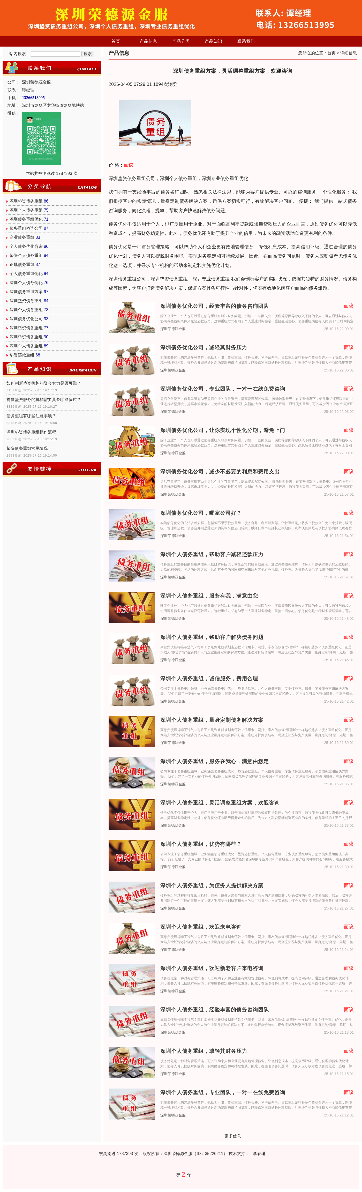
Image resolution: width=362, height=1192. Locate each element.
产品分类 (181, 41)
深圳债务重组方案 (26, 291)
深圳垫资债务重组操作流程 (31, 432)
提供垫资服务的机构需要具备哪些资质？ (43, 399)
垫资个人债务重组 (26, 255)
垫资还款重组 (22, 355)
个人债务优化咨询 (26, 246)
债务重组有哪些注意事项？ (31, 416)
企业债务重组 (22, 237)
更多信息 (232, 1136)
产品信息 (148, 41)
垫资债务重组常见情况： (29, 448)
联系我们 (246, 41)
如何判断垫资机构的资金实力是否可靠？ (43, 383)
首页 (115, 41)
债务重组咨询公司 (26, 228)
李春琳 (259, 1153)
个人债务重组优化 (26, 273)
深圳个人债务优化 (26, 282)
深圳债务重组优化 (26, 219)
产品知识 (213, 41)
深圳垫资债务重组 (26, 201)
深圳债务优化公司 (26, 319)
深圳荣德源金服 (173, 329)
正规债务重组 (22, 264)
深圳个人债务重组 (26, 210)
